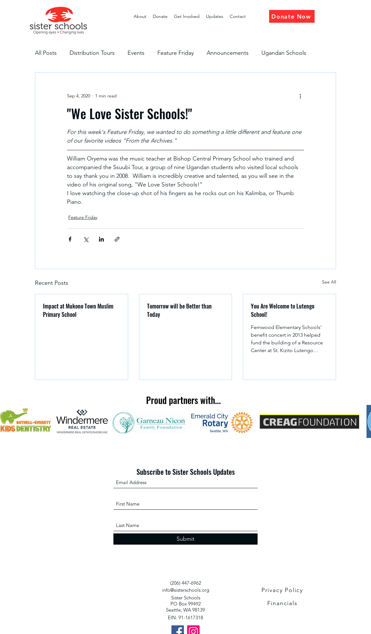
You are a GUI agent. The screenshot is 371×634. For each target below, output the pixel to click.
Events (136, 52)
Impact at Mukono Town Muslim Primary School (78, 310)
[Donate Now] (292, 16)
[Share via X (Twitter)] (86, 239)
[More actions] (300, 96)
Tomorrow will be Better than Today (179, 310)
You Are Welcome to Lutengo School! (282, 310)
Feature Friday (175, 52)
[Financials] (283, 603)
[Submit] (185, 539)
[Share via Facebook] (70, 239)
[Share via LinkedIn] (101, 239)
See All (329, 282)
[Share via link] (117, 239)
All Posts (46, 52)
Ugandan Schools (283, 52)
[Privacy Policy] (283, 590)
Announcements (228, 52)
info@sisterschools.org (185, 590)
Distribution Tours (92, 52)
